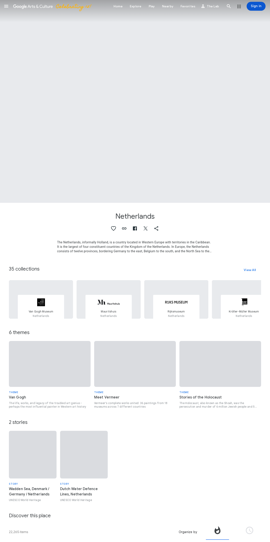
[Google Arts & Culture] (51, 6)
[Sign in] (256, 6)
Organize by (188, 532)
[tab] (217, 532)
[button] (6, 6)
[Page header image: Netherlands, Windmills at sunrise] (135, 101)
